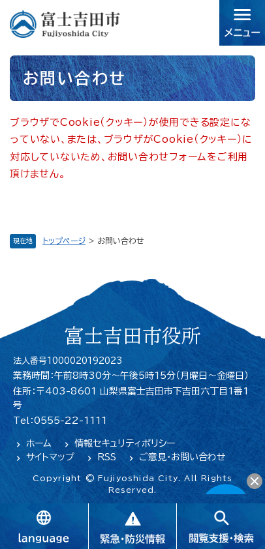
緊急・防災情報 (132, 526)
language (44, 526)
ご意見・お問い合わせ (182, 457)
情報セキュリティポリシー (124, 443)
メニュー (242, 23)
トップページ (64, 241)
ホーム (39, 443)
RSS (106, 457)
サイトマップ (50, 457)
